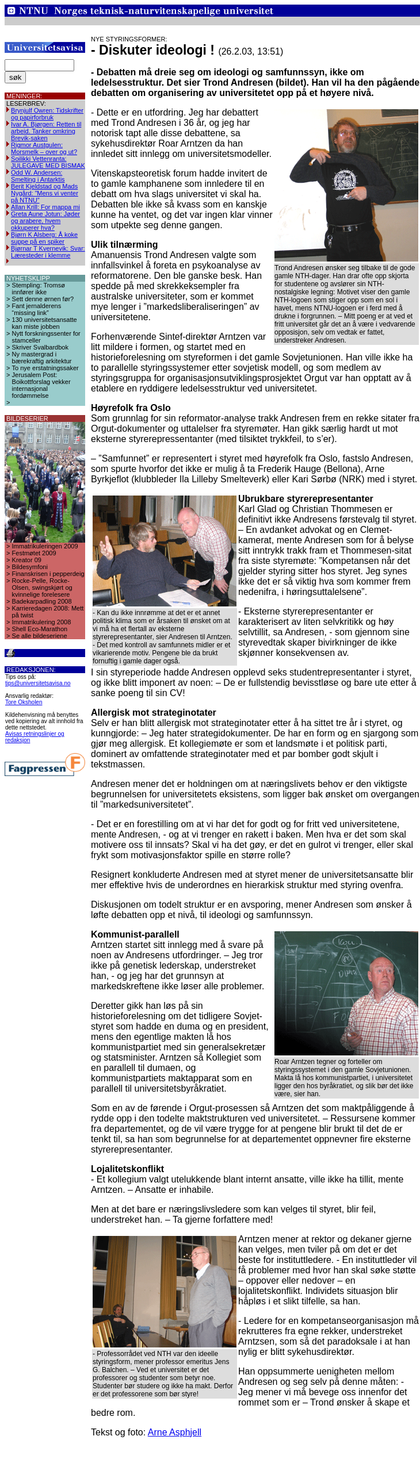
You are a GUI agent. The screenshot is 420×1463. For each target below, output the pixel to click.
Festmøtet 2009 (34, 553)
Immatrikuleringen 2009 (45, 546)
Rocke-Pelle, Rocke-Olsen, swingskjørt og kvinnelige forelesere (42, 587)
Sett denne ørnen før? (43, 298)
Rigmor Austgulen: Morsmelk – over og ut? (44, 148)
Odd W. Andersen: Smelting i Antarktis (38, 176)
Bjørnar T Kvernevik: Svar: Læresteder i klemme (48, 252)
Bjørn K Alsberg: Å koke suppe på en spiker (44, 238)
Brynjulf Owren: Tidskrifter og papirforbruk (47, 114)
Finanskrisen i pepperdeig (48, 573)
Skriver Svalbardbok (40, 347)
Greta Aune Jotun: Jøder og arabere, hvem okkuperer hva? (45, 220)
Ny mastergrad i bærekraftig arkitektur (42, 357)
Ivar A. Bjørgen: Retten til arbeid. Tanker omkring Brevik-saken (46, 131)
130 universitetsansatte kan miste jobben (44, 323)
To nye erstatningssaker (45, 367)
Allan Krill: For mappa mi (45, 206)
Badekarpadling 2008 (42, 601)
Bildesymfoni (30, 566)
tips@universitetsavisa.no (38, 683)
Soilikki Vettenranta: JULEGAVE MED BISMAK (48, 162)
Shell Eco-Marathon (40, 628)
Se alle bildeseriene (39, 635)
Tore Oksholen (23, 702)
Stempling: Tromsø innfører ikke (38, 288)
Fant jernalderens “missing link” (37, 309)
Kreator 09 (26, 559)
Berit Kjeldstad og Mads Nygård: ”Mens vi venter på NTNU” (44, 193)
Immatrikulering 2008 (41, 622)
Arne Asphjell (174, 1432)
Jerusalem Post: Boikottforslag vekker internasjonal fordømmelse (41, 385)
